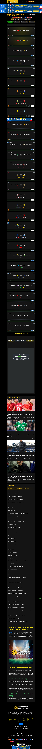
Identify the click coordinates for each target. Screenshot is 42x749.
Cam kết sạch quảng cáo (12, 524)
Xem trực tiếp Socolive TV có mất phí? (14, 618)
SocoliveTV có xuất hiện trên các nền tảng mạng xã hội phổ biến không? (19, 610)
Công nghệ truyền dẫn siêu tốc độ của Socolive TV (16, 521)
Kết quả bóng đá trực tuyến (12, 574)
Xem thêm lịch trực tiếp (21, 333)
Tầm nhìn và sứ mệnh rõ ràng (12, 493)
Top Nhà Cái (25, 1)
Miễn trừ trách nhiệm (11, 510)
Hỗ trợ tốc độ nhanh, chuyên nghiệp (13, 530)
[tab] (12, 18)
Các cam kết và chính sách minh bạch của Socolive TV (16, 502)
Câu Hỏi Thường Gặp (27, 719)
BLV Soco (24, 21)
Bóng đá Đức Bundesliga (12, 544)
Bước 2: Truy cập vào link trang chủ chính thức (15, 587)
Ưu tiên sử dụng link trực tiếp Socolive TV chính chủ (16, 604)
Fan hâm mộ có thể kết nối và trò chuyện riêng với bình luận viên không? (19, 612)
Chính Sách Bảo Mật (19, 720)
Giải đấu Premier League (12, 535)
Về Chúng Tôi (10, 719)
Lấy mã (21, 724)
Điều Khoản (15, 719)
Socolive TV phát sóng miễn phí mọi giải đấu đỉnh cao (16, 532)
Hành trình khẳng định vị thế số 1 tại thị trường (15, 496)
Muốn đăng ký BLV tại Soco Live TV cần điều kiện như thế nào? (18, 621)
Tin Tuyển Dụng (24, 719)
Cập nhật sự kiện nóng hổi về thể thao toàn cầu (15, 566)
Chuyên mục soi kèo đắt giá (12, 569)
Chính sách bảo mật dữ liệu (12, 507)
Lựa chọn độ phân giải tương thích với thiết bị (15, 601)
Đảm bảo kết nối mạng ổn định (13, 598)
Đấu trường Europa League (12, 552)
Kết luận (9, 624)
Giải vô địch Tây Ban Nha (12, 541)
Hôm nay (32, 21)
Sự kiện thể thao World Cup (12, 555)
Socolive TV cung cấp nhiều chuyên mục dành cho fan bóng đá (18, 560)
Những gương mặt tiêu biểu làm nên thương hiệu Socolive (17, 593)
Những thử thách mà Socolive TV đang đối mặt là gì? (16, 615)
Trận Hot (17, 21)
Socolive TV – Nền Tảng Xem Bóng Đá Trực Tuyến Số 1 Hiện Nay (18, 488)
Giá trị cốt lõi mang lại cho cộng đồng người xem (15, 499)
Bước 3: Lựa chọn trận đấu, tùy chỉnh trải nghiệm (15, 590)
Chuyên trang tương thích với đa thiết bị (14, 527)
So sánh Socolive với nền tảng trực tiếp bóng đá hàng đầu (17, 577)
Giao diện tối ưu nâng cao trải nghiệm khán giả (15, 518)
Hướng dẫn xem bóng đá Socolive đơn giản (15, 582)
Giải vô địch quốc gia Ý (11, 538)
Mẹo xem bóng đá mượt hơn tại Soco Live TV (15, 596)
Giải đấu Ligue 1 (10, 546)
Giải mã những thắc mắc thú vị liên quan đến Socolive (16, 607)
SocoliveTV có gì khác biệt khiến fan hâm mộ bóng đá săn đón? (18, 513)
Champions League (11, 549)
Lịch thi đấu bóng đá (11, 563)
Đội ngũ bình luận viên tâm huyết (13, 516)
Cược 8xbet (31, 1)
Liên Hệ (32, 719)
